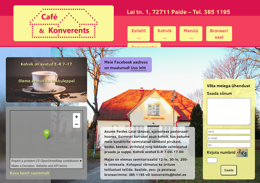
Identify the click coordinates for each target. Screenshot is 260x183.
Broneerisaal (219, 33)
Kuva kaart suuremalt (30, 173)
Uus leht (138, 67)
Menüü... (191, 33)
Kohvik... (165, 33)
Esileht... (139, 33)
